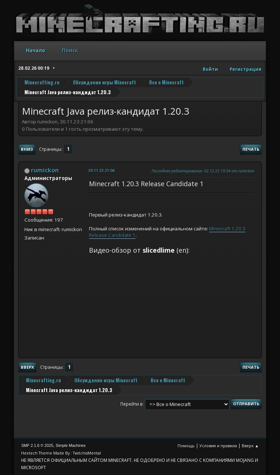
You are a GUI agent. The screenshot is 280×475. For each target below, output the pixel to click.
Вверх (27, 367)
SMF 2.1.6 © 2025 (37, 445)
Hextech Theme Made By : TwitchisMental (61, 453)
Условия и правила (218, 445)
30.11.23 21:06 (101, 170)
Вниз (27, 149)
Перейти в (131, 404)
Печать (250, 149)
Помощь (186, 445)
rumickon (45, 170)
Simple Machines (71, 445)
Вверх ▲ (250, 445)
